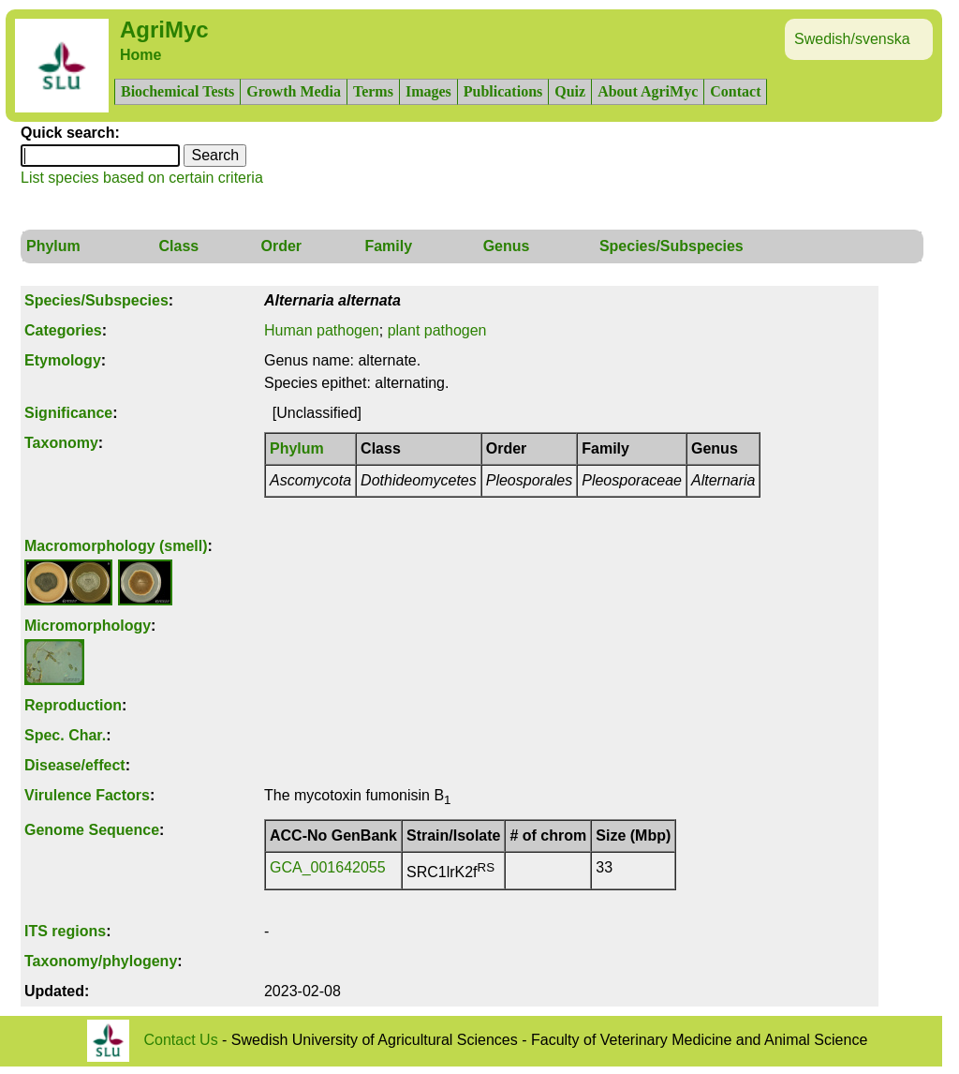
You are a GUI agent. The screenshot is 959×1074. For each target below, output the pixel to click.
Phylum (53, 246)
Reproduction (73, 705)
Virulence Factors (87, 795)
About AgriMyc (648, 91)
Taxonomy (61, 443)
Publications (503, 91)
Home (140, 55)
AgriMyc (164, 29)
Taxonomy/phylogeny (100, 961)
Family (388, 246)
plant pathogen (437, 330)
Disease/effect (74, 765)
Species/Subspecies (671, 246)
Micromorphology (87, 626)
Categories (63, 330)
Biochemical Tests (177, 91)
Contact (735, 91)
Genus (506, 246)
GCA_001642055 (328, 867)
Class (178, 246)
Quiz (569, 91)
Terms (373, 91)
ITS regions (65, 931)
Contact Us (181, 1039)
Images (428, 91)
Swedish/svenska (852, 39)
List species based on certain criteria (142, 178)
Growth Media (293, 91)
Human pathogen (321, 330)
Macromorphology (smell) (116, 546)
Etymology (62, 360)
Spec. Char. (65, 735)
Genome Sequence (91, 830)
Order (281, 246)
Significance (68, 413)
